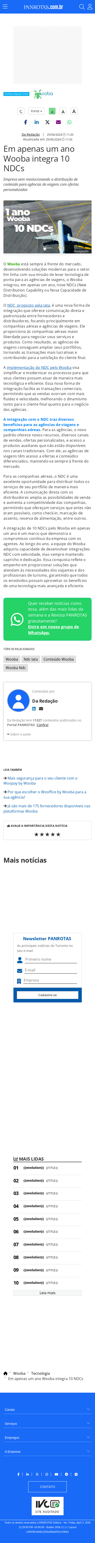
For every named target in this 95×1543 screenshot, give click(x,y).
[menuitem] (47, 1408)
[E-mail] (41, 708)
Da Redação (31, 134)
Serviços (11, 1423)
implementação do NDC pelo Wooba (39, 367)
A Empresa (12, 1451)
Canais (10, 1409)
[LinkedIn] (34, 708)
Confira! (43, 725)
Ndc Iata (31, 659)
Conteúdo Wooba (59, 659)
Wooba (12, 659)
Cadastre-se (47, 995)
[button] (25, 122)
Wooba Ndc (16, 667)
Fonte (36, 111)
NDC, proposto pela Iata (28, 305)
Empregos (12, 1437)
